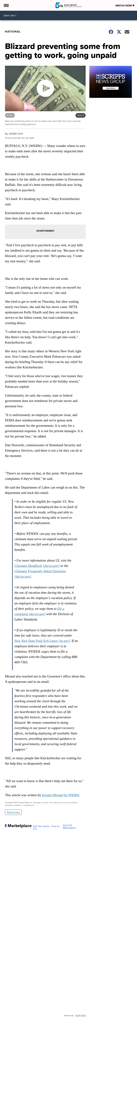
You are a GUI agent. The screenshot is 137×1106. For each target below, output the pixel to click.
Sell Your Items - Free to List (46, 827)
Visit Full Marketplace (69, 826)
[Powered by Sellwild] (80, 1015)
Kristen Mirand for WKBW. (61, 795)
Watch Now (124, 5)
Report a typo (13, 812)
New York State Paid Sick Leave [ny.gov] (42, 641)
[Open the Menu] (6, 5)
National (13, 31)
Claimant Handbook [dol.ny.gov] (36, 566)
